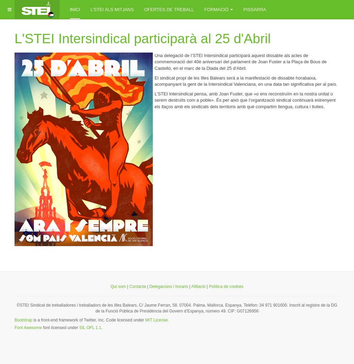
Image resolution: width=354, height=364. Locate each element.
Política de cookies (226, 286)
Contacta (137, 286)
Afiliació (199, 286)
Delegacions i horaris (168, 286)
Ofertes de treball (169, 9)
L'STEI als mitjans (112, 9)
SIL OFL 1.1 (90, 327)
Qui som (118, 286)
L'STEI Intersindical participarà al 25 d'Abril (143, 38)
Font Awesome (28, 327)
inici (75, 9)
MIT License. (157, 320)
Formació (218, 9)
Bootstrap (23, 320)
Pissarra (254, 9)
